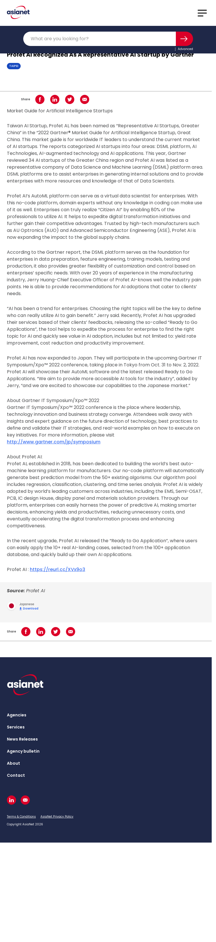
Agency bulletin (23, 751)
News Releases (22, 739)
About (13, 763)
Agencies (16, 715)
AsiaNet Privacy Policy (56, 816)
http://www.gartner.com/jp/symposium (53, 442)
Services (16, 727)
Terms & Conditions (21, 816)
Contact (16, 775)
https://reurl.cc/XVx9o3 (57, 569)
